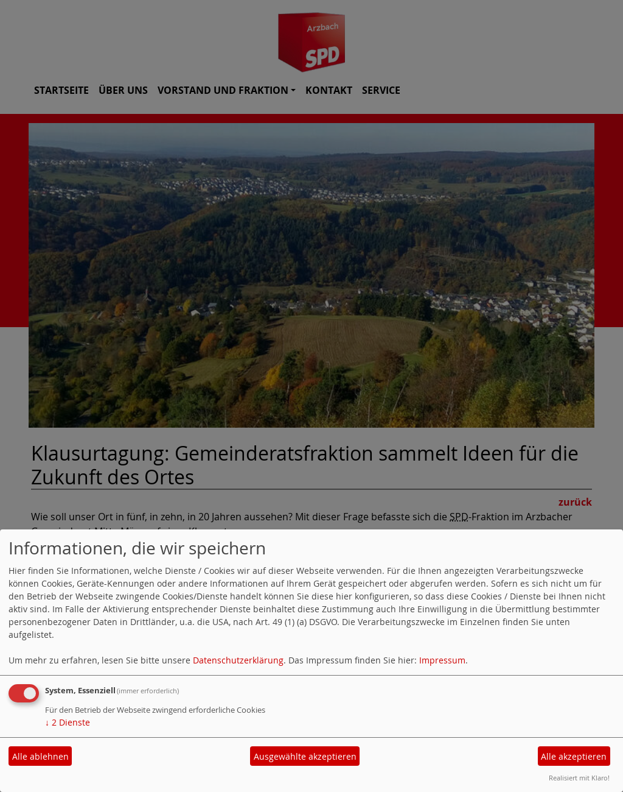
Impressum (442, 660)
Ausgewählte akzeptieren (305, 756)
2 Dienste (67, 722)
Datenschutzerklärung (238, 660)
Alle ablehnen (40, 756)
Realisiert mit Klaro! (579, 777)
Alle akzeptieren (574, 756)
